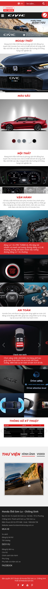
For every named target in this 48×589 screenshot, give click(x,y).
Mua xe (5, 529)
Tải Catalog (6, 540)
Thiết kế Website (21, 580)
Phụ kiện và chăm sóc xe (11, 561)
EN (22, 3)
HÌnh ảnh (28, 454)
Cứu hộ (5, 552)
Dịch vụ (6, 544)
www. (11, 525)
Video (41, 454)
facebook (7, 565)
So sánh (5, 534)
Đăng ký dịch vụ (8, 549)
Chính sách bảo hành (10, 555)
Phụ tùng (5, 558)
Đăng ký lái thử (7, 537)
